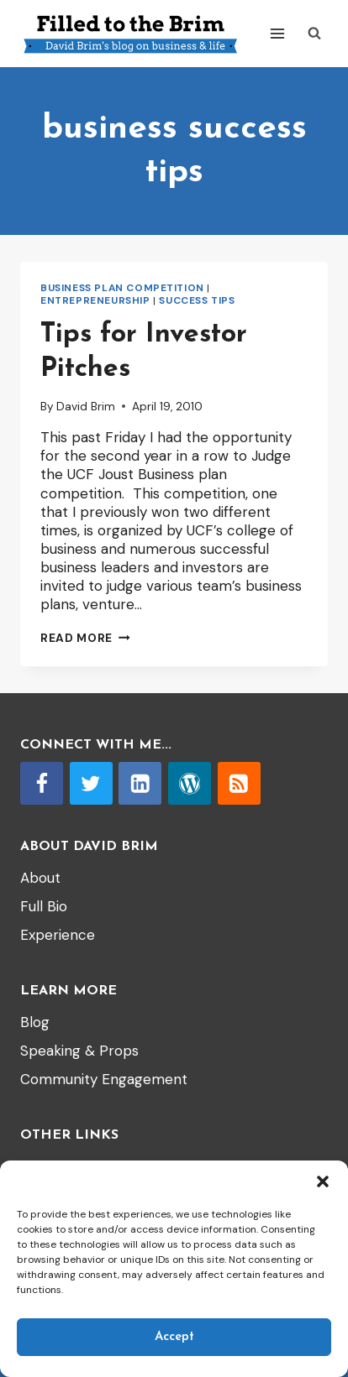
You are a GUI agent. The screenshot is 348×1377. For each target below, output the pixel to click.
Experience (57, 935)
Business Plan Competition (122, 288)
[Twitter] (91, 783)
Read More (85, 638)
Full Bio (43, 906)
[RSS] (239, 783)
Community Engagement (103, 1079)
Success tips (197, 300)
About (40, 877)
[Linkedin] (140, 783)
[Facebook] (41, 783)
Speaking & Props (79, 1050)
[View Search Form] (314, 33)
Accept (174, 1337)
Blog (35, 1022)
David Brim (85, 406)
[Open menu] (277, 33)
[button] (322, 1181)
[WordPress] (189, 783)
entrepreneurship (95, 300)
